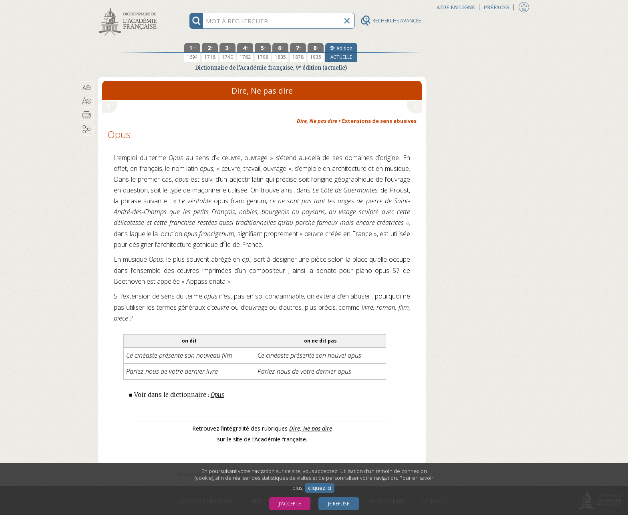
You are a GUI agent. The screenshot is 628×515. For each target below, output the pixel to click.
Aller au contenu (129, 7)
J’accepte (290, 503)
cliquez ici (319, 488)
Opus (217, 395)
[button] (87, 87)
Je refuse (338, 503)
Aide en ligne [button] (456, 7)
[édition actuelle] (341, 52)
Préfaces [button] (496, 7)
